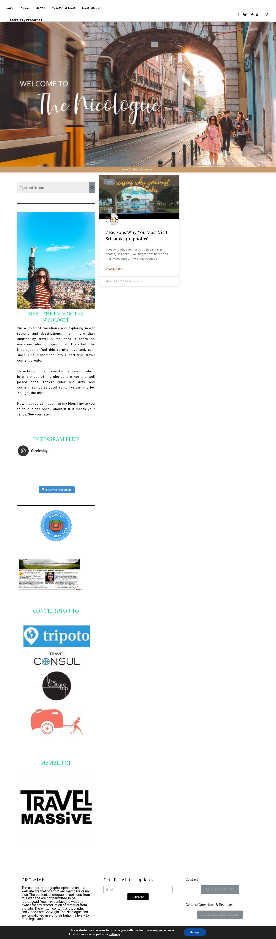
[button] (220, 889)
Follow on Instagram (56, 489)
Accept (195, 932)
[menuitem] (10, 7)
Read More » (114, 269)
